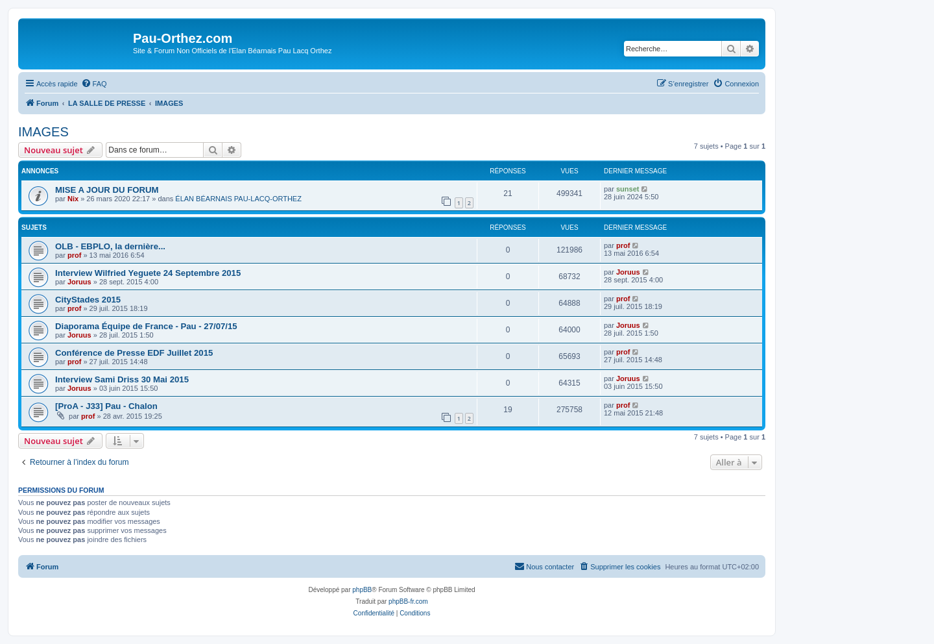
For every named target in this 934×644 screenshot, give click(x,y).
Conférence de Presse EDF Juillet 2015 (134, 353)
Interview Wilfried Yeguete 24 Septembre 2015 (148, 273)
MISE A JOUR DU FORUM (106, 190)
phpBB (362, 589)
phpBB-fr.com (408, 601)
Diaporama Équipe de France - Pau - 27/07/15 (146, 326)
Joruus (79, 282)
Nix (72, 199)
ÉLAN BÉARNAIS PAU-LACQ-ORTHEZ (238, 199)
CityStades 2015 (88, 299)
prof (74, 255)
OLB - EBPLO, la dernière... (110, 246)
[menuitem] (94, 84)
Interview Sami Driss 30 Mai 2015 (122, 379)
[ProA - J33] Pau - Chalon (106, 406)
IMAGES (43, 132)
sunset (627, 189)
